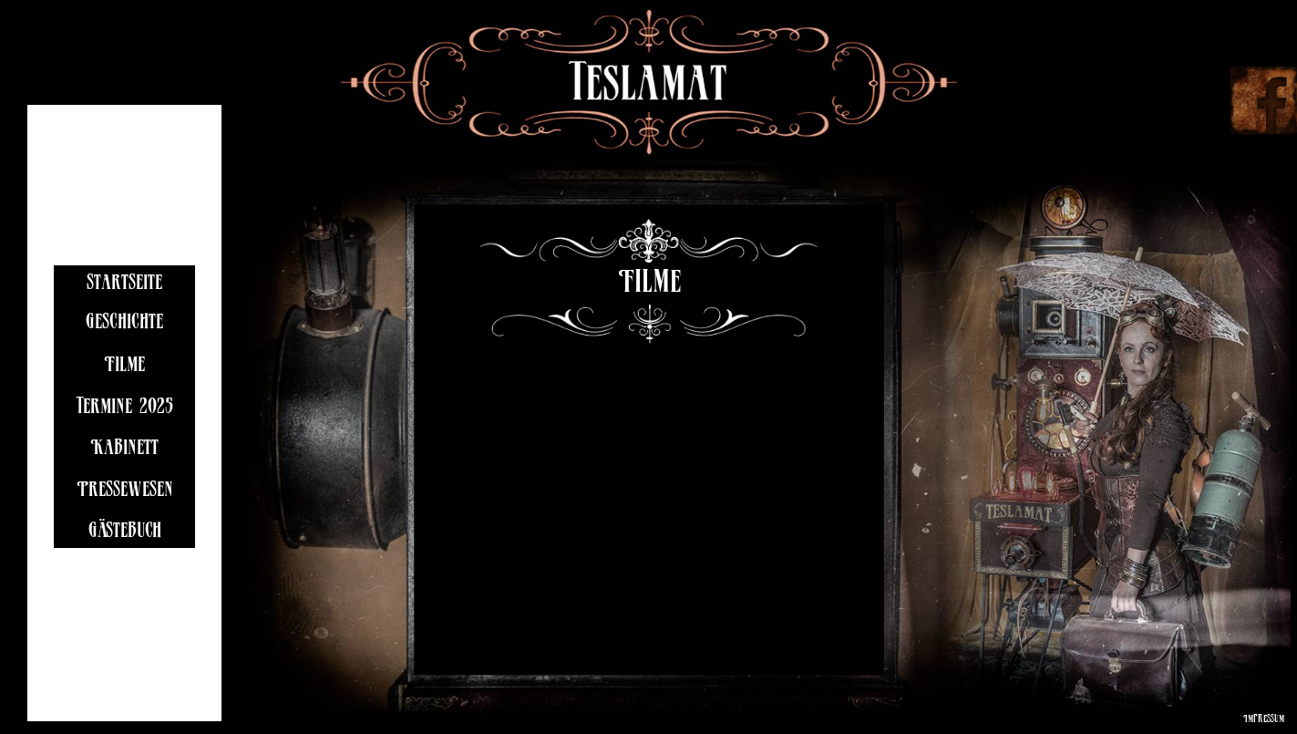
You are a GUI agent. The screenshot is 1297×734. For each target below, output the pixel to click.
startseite (124, 285)
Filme (124, 367)
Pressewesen (125, 492)
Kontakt (124, 575)
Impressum (1263, 720)
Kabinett (124, 450)
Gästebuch (124, 533)
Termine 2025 (125, 409)
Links (125, 617)
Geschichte (124, 324)
